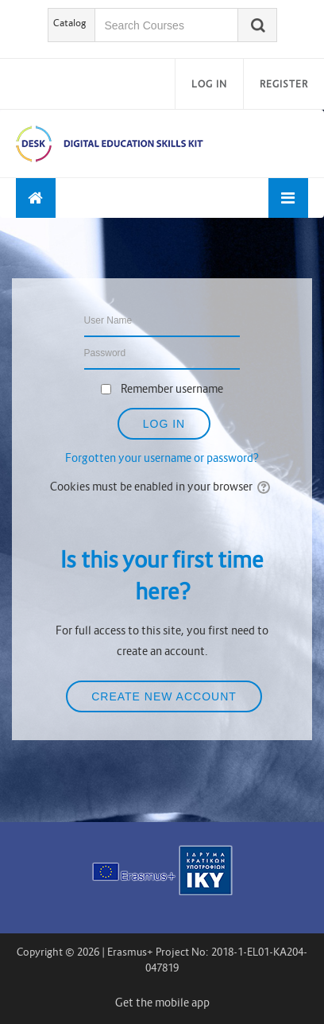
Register (284, 84)
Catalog (70, 23)
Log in (209, 84)
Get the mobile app (162, 1002)
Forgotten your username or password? (162, 458)
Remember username (172, 389)
